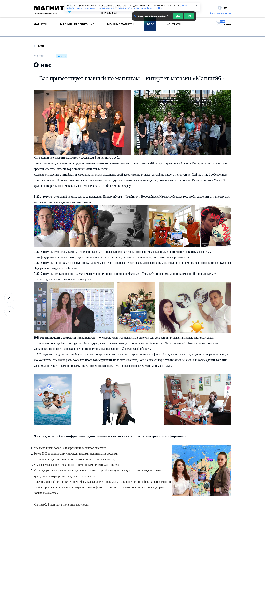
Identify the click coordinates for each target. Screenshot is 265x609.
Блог (39, 45)
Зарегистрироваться (220, 14)
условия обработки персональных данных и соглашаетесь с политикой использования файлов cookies (127, 6)
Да (178, 17)
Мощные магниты (120, 29)
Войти (224, 8)
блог (150, 29)
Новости (61, 56)
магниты (40, 29)
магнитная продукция (77, 29)
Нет (189, 17)
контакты (174, 29)
